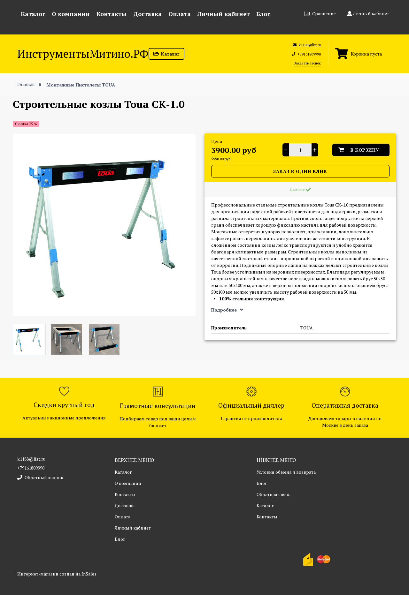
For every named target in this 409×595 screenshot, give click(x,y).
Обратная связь (273, 494)
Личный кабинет (223, 14)
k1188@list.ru (31, 459)
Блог (263, 14)
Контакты (111, 14)
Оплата (179, 14)
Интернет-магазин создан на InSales (56, 574)
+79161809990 (30, 468)
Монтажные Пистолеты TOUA (80, 84)
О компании (71, 14)
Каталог (33, 14)
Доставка (147, 14)
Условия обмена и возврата (286, 472)
